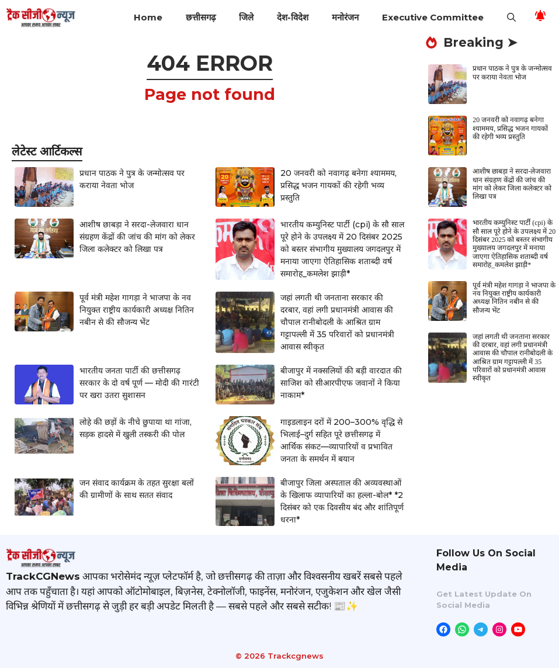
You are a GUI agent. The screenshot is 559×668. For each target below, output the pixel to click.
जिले (246, 17)
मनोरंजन (345, 17)
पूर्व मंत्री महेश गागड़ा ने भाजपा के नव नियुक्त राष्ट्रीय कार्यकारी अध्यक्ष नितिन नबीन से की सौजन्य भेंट (136, 309)
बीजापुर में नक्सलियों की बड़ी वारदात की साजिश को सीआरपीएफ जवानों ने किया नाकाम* (341, 382)
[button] (511, 17)
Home (148, 17)
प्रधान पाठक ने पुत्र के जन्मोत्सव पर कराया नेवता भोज (512, 72)
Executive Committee (433, 17)
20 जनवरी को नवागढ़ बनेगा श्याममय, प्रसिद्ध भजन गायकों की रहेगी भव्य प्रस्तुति (338, 185)
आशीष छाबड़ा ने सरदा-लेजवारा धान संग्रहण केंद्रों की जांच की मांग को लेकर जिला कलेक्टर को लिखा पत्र (137, 236)
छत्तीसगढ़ (201, 17)
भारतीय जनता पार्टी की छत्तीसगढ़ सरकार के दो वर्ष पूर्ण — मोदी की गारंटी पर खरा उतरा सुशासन (139, 382)
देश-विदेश (292, 17)
